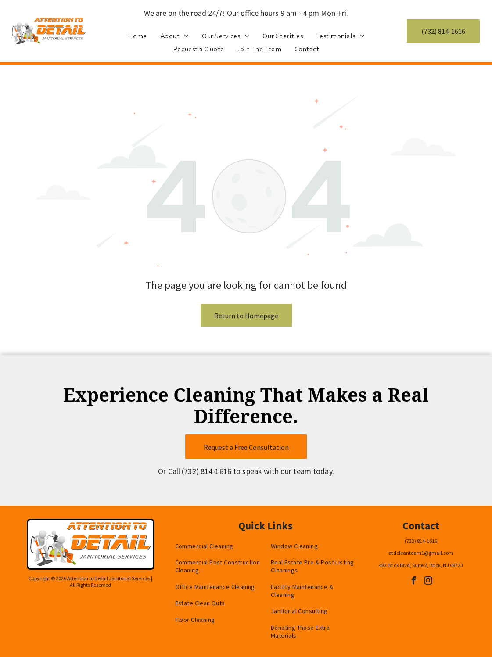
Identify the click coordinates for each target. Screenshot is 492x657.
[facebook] (413, 581)
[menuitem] (138, 35)
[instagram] (428, 581)
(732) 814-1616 (206, 471)
